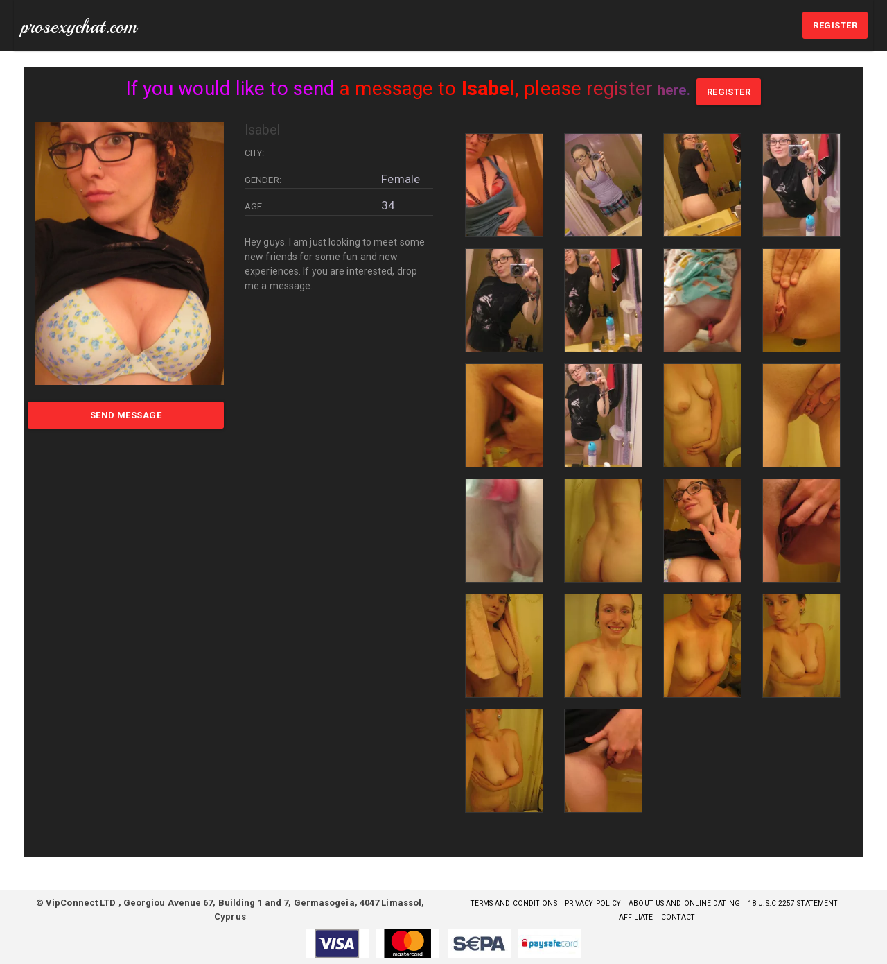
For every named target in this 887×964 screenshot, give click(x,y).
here (671, 88)
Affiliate (690, 916)
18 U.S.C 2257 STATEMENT (609, 916)
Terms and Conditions (547, 902)
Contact (738, 916)
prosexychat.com (79, 26)
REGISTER (835, 25)
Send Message (126, 415)
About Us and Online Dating (747, 902)
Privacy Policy (640, 902)
